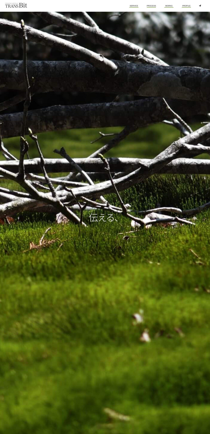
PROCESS (151, 6)
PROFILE (186, 6)
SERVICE (134, 6)
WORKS (168, 6)
